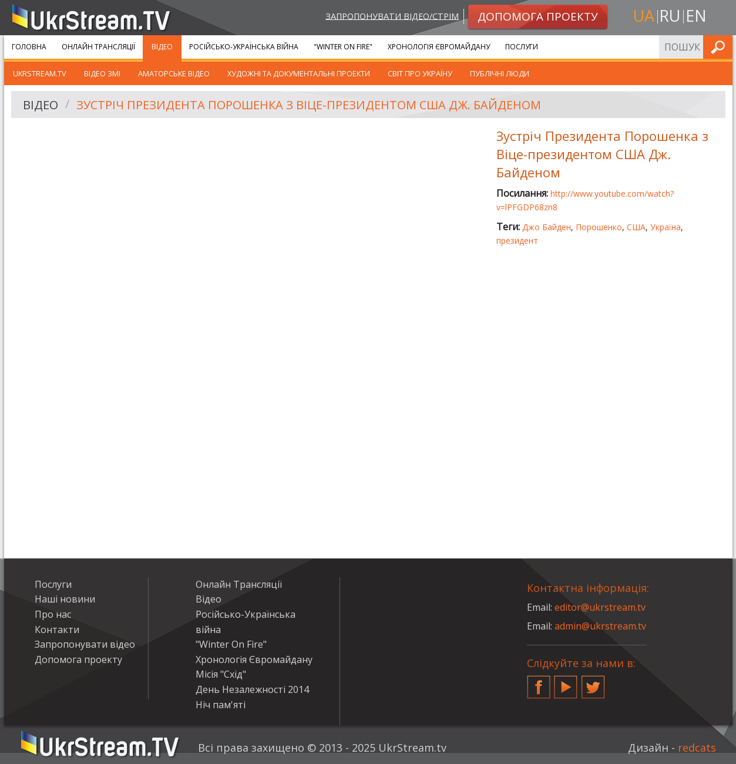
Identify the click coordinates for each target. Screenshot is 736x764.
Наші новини (65, 599)
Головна (29, 47)
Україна (665, 227)
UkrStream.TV (39, 73)
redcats (697, 748)
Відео (162, 47)
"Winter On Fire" (343, 47)
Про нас (53, 614)
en (696, 15)
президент (517, 240)
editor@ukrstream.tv (600, 607)
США (636, 227)
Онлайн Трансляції (98, 47)
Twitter (593, 682)
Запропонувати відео (85, 644)
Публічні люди (499, 73)
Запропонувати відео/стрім (392, 15)
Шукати (720, 47)
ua (643, 15)
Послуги (521, 47)
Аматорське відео (174, 73)
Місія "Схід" (221, 674)
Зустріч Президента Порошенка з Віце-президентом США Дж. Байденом (308, 105)
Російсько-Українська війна (243, 47)
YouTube (565, 682)
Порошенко (599, 227)
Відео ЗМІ (102, 73)
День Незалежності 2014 (252, 689)
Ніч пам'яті (221, 704)
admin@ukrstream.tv (600, 626)
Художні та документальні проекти (298, 73)
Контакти (57, 629)
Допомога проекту (78, 659)
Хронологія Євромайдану (439, 47)
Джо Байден (546, 227)
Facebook (538, 682)
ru (669, 15)
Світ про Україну (420, 73)
